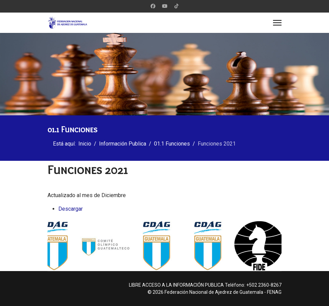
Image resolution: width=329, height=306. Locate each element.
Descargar (70, 209)
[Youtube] (165, 6)
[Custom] (176, 6)
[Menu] (277, 23)
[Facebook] (153, 6)
